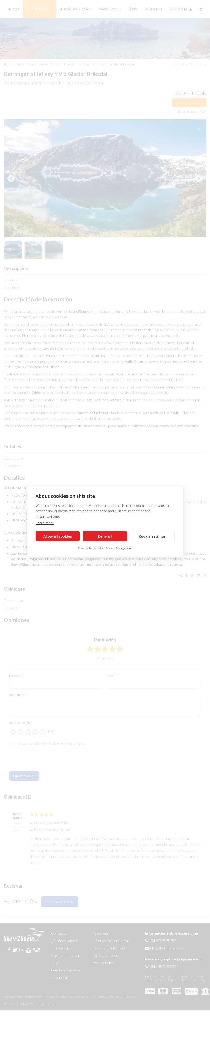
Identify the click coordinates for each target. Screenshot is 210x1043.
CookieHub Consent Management (112, 548)
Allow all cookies (57, 536)
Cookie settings (152, 536)
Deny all (105, 536)
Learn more (45, 523)
